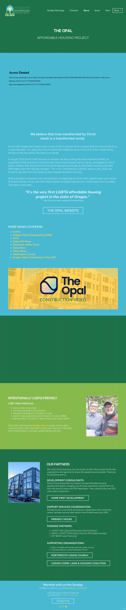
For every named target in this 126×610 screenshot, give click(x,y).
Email (64, 595)
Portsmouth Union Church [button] (69, 555)
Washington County (24, 254)
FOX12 (16, 231)
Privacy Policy (73, 595)
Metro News (20, 250)
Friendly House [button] (61, 519)
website (71, 588)
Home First (19, 247)
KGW (16, 238)
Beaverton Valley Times (26, 244)
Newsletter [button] (63, 601)
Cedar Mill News (22, 241)
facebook (81, 588)
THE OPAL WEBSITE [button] (63, 210)
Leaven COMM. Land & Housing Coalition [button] (78, 563)
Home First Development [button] (67, 497)
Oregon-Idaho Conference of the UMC (34, 257)
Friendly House (40, 425)
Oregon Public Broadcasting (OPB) (32, 234)
